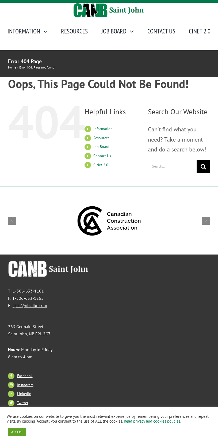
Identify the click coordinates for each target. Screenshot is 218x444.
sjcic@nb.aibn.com (30, 305)
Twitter (22, 402)
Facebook (25, 375)
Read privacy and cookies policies (152, 421)
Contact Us (102, 155)
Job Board (101, 146)
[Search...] (172, 166)
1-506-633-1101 (28, 291)
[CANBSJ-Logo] (109, 5)
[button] (12, 221)
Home (12, 67)
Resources (101, 137)
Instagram (25, 384)
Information (103, 128)
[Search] (203, 166)
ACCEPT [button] (17, 432)
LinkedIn (24, 393)
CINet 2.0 (100, 164)
